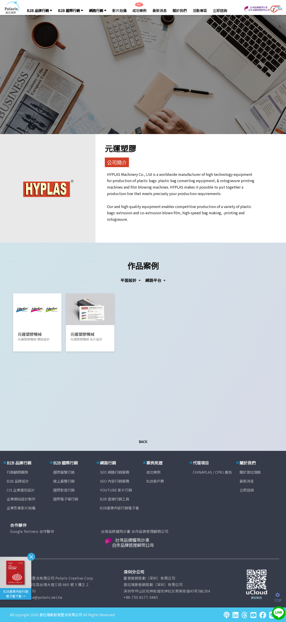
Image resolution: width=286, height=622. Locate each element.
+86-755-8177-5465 (141, 597)
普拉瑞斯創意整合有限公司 (60, 614)
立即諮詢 (220, 10)
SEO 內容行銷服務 (114, 481)
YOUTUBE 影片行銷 (116, 490)
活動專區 (200, 10)
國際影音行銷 (64, 490)
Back (143, 441)
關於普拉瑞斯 (250, 472)
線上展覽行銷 (64, 481)
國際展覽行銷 (64, 472)
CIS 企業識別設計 (21, 490)
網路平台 (153, 280)
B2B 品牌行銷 (39, 10)
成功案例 (139, 10)
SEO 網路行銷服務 (114, 472)
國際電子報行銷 (65, 499)
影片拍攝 (119, 10)
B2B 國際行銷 (70, 10)
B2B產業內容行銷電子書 (119, 508)
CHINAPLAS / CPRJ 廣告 (212, 472)
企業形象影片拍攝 (21, 508)
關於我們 (179, 10)
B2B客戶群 (155, 481)
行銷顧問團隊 (17, 472)
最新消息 (159, 10)
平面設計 (128, 280)
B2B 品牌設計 (18, 481)
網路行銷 (97, 10)
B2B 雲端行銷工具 (114, 499)
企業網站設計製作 (21, 499)
